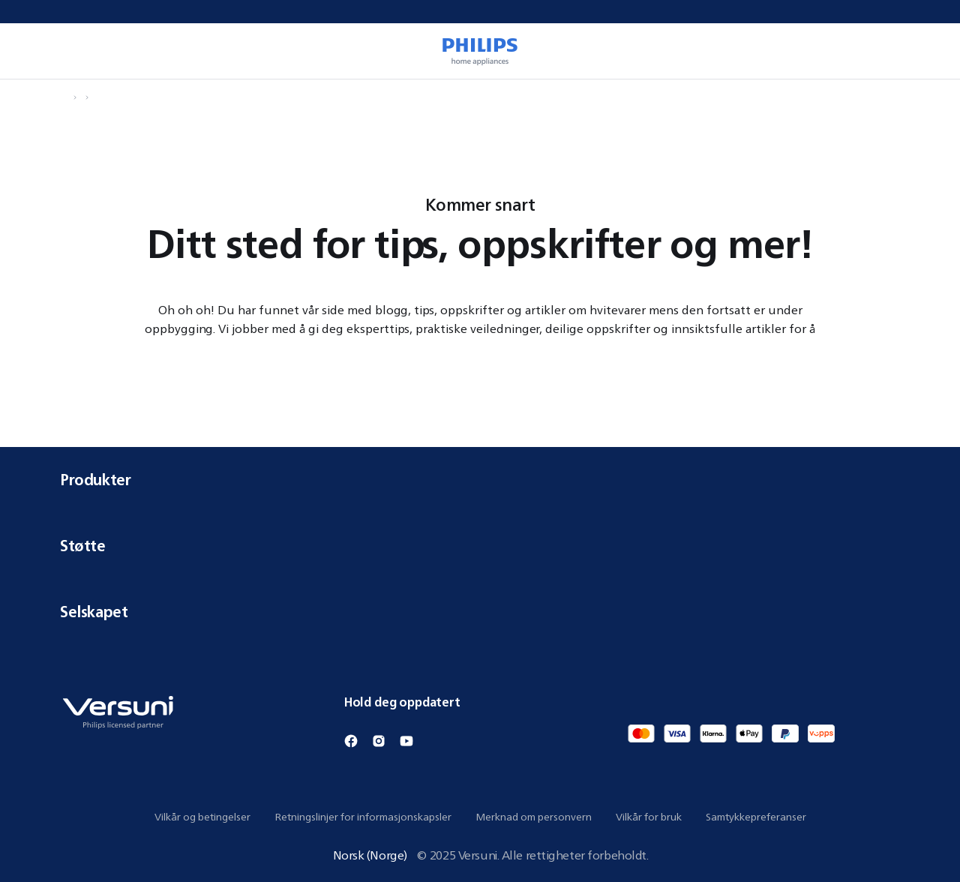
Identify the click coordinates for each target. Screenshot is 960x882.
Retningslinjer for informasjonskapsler (363, 816)
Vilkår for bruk (649, 816)
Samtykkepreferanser (756, 816)
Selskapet (480, 611)
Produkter (480, 479)
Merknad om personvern (534, 816)
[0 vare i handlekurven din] (927, 51)
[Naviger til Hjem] (64, 97)
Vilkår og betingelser (202, 816)
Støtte (480, 545)
